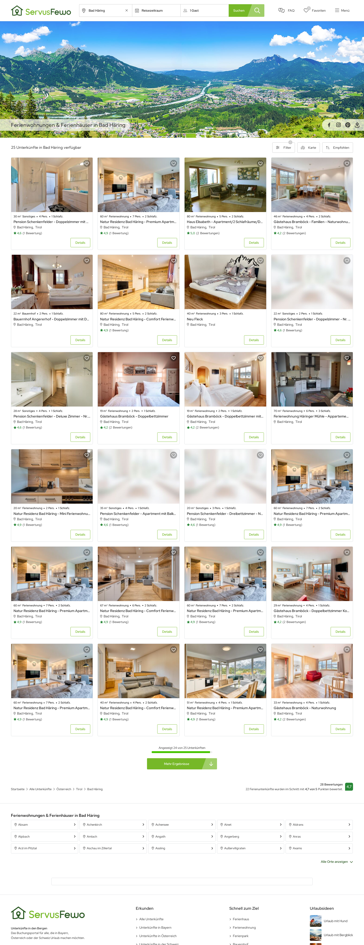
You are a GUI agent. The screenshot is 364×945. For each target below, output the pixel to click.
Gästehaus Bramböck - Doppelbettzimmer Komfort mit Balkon (312, 611)
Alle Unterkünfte (151, 919)
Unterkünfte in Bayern (155, 927)
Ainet (227, 825)
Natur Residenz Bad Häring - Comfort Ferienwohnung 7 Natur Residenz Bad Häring (138, 319)
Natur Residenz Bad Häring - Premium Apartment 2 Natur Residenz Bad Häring (52, 611)
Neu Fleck (195, 319)
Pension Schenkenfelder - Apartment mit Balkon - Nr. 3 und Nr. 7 (138, 514)
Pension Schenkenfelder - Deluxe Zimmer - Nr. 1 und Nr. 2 (52, 416)
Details (80, 243)
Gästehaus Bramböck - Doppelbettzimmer (134, 416)
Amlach (92, 837)
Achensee (162, 825)
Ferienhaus (241, 919)
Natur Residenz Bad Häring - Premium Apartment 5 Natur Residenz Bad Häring (312, 514)
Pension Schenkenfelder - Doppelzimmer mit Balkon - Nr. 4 (52, 222)
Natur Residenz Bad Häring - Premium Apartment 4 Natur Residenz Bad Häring (52, 708)
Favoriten (316, 9)
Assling (160, 848)
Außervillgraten (234, 848)
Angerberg (231, 837)
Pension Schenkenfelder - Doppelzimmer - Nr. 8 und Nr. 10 (312, 319)
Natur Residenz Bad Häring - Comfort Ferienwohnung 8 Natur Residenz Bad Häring (138, 708)
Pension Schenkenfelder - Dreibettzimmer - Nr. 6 (225, 514)
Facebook (329, 124)
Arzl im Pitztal (27, 848)
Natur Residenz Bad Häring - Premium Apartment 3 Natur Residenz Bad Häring (138, 222)
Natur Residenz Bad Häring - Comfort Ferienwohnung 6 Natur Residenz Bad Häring (138, 611)
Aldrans (298, 825)
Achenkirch (94, 825)
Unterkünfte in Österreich (158, 936)
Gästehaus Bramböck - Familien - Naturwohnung (312, 222)
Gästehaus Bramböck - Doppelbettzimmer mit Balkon (225, 416)
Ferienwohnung (244, 927)
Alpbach (24, 837)
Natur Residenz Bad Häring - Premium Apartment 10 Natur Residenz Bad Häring (225, 708)
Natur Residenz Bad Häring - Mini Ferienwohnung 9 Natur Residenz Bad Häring (52, 514)
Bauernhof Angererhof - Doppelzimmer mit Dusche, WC (52, 319)
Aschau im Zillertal (99, 848)
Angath (160, 837)
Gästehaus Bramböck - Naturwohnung (305, 708)
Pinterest (347, 124)
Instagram (338, 124)
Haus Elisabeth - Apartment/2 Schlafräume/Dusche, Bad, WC (225, 222)
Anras (297, 837)
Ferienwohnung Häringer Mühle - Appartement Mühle (312, 416)
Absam (23, 825)
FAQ (291, 10)
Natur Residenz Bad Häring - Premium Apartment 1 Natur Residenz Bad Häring (225, 611)
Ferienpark (240, 936)
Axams (297, 848)
